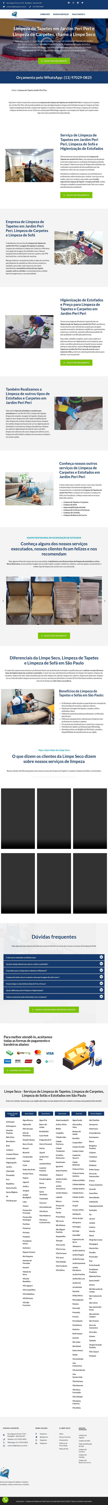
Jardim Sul (76, 1282)
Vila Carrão (60, 1244)
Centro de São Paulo (12, 1113)
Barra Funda (28, 1143)
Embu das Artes (29, 1169)
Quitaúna (26, 1247)
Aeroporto (93, 1124)
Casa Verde (43, 1135)
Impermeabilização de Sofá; (74, 507)
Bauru (91, 1141)
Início (14, 90)
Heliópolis (76, 1213)
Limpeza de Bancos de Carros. (75, 515)
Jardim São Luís (78, 1278)
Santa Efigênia (12, 1191)
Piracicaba (93, 1256)
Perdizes (26, 1223)
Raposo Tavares (29, 1251)
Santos (92, 1284)
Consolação (11, 1157)
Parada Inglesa (45, 1178)
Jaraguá (26, 1190)
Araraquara (94, 1136)
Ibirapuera (76, 1222)
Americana (93, 1128)
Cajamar (92, 1152)
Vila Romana (28, 1297)
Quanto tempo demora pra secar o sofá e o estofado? (27, 964)
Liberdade (10, 1170)
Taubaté (92, 1340)
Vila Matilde (61, 1261)
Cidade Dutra (77, 1192)
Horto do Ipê (77, 1217)
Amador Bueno (29, 1139)
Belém (58, 1128)
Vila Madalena (28, 1293)
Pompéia (26, 1236)
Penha (58, 1212)
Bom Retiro (10, 1141)
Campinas (93, 1156)
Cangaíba (59, 1132)
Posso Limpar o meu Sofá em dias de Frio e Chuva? (26, 983)
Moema (75, 1303)
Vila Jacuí (60, 1257)
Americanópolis (62, 1119)
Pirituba (26, 1232)
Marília (92, 1230)
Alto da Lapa (28, 1128)
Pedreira (76, 1329)
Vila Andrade (77, 1358)
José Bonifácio (45, 1163)
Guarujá (92, 1188)
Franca (92, 1180)
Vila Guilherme (45, 1206)
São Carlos (93, 1302)
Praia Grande (94, 1264)
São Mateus (60, 1224)
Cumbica (92, 1160)
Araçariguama (95, 1132)
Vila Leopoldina (29, 1289)
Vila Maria (43, 1210)
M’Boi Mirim (77, 1295)
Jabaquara (76, 1245)
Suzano (92, 1335)
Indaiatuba (93, 1201)
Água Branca (28, 1119)
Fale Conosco (78, 14)
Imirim (42, 1147)
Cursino (75, 1201)
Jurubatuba (77, 1286)
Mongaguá (93, 1243)
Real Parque (77, 1333)
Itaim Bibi (76, 1234)
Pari (7, 1179)
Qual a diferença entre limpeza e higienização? (24, 990)
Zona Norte (46, 1113)
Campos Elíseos (12, 1153)
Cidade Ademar (78, 1184)
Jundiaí (92, 1222)
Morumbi (76, 1307)
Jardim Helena (62, 1192)
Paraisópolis (77, 1320)
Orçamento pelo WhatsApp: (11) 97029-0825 (54, 77)
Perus (41, 1182)
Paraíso (75, 1316)
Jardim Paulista (78, 1274)
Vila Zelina (60, 1269)
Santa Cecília (11, 1187)
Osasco (25, 1205)
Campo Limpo (78, 1150)
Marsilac (75, 1290)
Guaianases (60, 1161)
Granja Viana (28, 1173)
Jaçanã (42, 1152)
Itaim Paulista (61, 1170)
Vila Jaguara (28, 1285)
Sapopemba (60, 1235)
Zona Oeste (29, 1113)
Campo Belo (77, 1142)
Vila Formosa (61, 1252)
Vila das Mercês (78, 1369)
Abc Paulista (94, 1119)
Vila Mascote (77, 1385)
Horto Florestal (45, 1143)
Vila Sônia (76, 1407)
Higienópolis (11, 1162)
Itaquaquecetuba (96, 1205)
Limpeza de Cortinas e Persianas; (76, 510)
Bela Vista (10, 1136)
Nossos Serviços (61, 14)
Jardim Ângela (78, 1254)
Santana (42, 1187)
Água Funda (77, 1119)
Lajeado (59, 1196)
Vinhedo (92, 1355)
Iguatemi (59, 1166)
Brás (8, 1145)
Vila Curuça (60, 1248)
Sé (7, 1196)
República (10, 1183)
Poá (90, 1260)
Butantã (26, 1152)
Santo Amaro (77, 1350)
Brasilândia (44, 1130)
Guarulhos (93, 1192)
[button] (3, 601)
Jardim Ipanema (78, 1262)
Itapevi (25, 1177)
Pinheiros (26, 1227)
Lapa (25, 1201)
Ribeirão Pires (95, 1275)
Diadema (92, 1164)
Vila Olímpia (77, 1396)
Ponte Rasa (60, 1216)
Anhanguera (11, 1125)
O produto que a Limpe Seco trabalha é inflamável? (26, 970)
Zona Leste (62, 1113)
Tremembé (43, 1198)
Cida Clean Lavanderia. (62, 680)
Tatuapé (59, 1240)
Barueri (26, 1147)
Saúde (74, 1354)
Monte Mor (93, 1247)
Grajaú (75, 1205)
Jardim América (78, 1250)
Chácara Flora (78, 1168)
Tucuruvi (43, 1202)
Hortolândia (94, 1197)
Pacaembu (10, 1174)
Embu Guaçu (94, 1169)
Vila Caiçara (94, 1351)
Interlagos (76, 1226)
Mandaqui (43, 1174)
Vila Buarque (11, 1200)
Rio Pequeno (28, 1256)
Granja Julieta (78, 1209)
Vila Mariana (77, 1380)
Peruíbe (92, 1252)
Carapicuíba (27, 1156)
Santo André (94, 1280)
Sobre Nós (45, 14)
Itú (90, 1214)
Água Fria (43, 1119)
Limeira (92, 1226)
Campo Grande (78, 1146)
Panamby (76, 1312)
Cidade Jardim (78, 1196)
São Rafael (76, 1345)
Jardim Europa (78, 1258)
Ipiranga (75, 1230)
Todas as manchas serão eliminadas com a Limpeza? (26, 997)
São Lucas (60, 1220)
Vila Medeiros (45, 1215)
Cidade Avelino (78, 1188)
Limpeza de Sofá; (70, 504)
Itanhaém (93, 1209)
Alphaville (27, 1124)
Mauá (91, 1235)
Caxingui (26, 1160)
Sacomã (75, 1337)
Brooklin (76, 1137)
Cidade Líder (61, 1136)
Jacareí (92, 1218)
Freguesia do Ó (45, 1139)
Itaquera (59, 1174)
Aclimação (10, 1121)
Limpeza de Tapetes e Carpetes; (75, 502)
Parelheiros (77, 1324)
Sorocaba (93, 1331)
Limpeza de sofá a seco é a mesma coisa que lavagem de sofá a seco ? (33, 977)
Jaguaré (26, 1181)
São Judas (76, 1341)
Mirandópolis (77, 1299)
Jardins (9, 1166)
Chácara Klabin (78, 1179)
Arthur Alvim (61, 1124)
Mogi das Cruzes (95, 1239)
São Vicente (94, 1320)
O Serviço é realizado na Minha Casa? (21, 957)
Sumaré (26, 1267)
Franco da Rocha (95, 1184)
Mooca (58, 1201)
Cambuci (9, 1149)
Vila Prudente (61, 1265)
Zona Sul (79, 1113)
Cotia (25, 1164)
